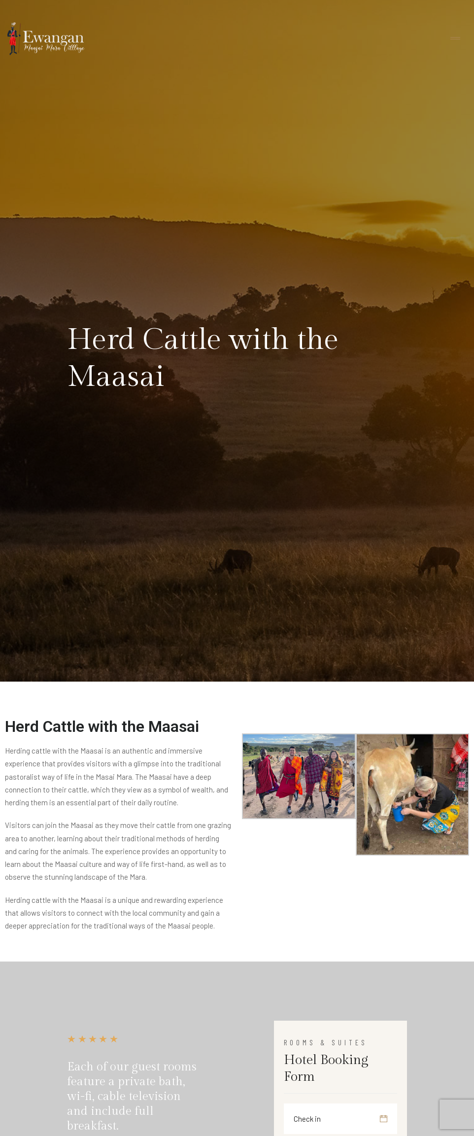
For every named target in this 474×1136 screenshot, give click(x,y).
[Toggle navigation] (455, 38)
